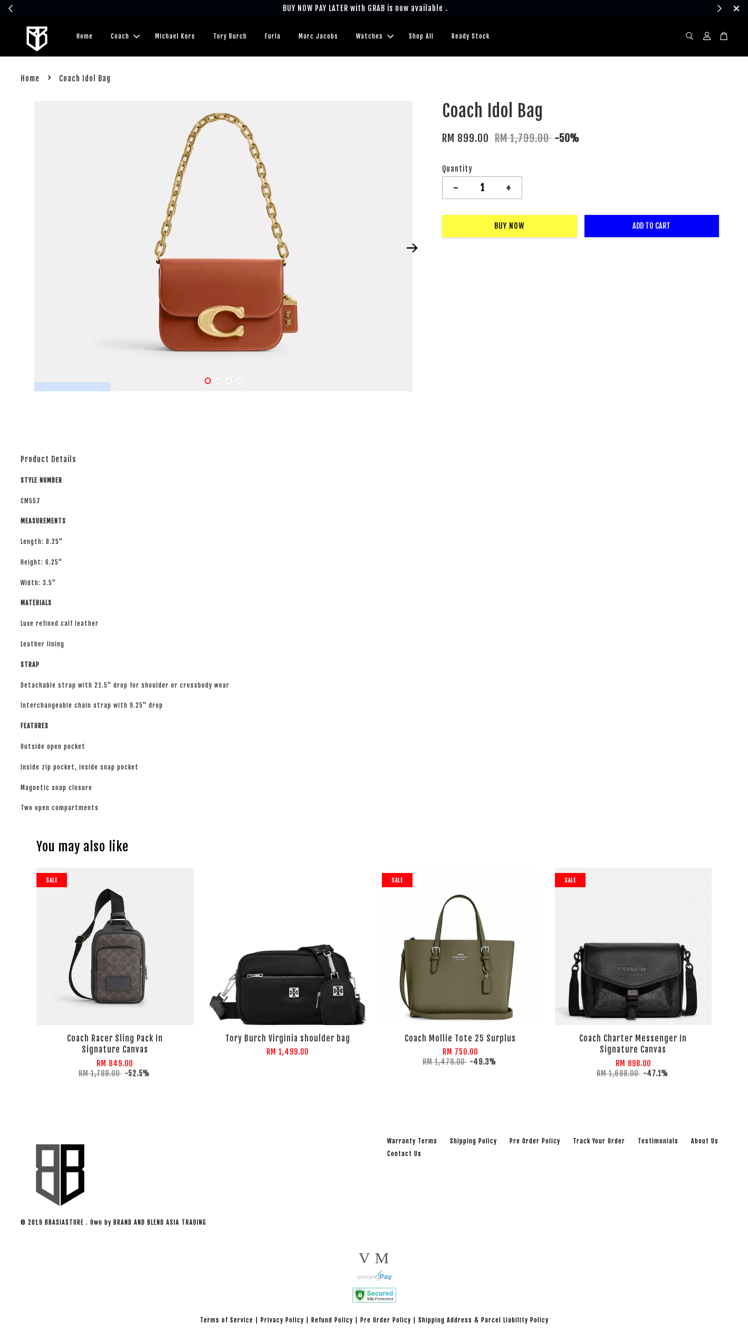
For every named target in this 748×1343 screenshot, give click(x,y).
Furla (273, 37)
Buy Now (509, 227)
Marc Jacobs (318, 37)
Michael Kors (175, 37)
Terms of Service (226, 1322)
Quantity (457, 170)
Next (412, 250)
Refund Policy (332, 1322)
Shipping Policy (473, 1143)
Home (84, 37)
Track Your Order (599, 1143)
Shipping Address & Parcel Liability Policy (483, 1322)
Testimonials (658, 1143)
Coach (125, 37)
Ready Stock (471, 37)
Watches (375, 37)
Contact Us (404, 1155)
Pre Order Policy (535, 1143)
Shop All (421, 37)
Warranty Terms (412, 1143)
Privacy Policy (282, 1322)
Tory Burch (230, 37)
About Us (704, 1143)
